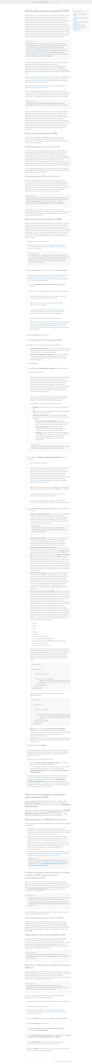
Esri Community (56, 323)
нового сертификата (62, 105)
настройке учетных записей (34, 890)
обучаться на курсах (39, 323)
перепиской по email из (58, 325)
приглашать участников (36, 389)
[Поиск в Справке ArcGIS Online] (44, 2)
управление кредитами (54, 309)
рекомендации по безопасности (36, 87)
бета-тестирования (44, 861)
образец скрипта (36, 56)
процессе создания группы (51, 594)
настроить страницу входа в (40, 76)
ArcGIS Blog (42, 325)
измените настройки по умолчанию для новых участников (47, 276)
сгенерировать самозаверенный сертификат (48, 854)
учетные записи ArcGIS (53, 43)
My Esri (32, 323)
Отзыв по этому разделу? (64, 1061)
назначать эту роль (38, 260)
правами (51, 596)
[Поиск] (58, 2)
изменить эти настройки (45, 278)
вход (49, 80)
